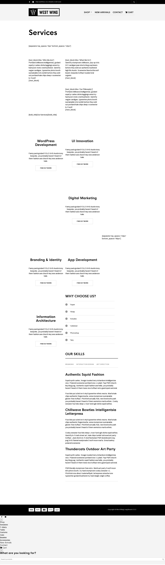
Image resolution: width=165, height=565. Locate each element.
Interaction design (85, 365)
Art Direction (102, 365)
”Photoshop (74, 333)
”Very (72, 341)
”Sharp (72, 312)
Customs (3, 533)
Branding (69, 365)
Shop (87, 13)
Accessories (5, 541)
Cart (129, 13)
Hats (2, 536)
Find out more (46, 168)
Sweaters (4, 525)
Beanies (3, 538)
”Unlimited (73, 326)
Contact (118, 13)
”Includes (73, 319)
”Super (72, 305)
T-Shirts (3, 528)
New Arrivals (102, 13)
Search (163, 560)
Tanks (2, 530)
